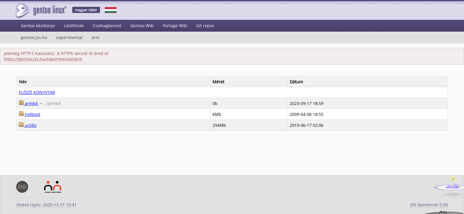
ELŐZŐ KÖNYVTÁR (37, 92)
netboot (29, 114)
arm (95, 37)
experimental (69, 37)
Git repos (205, 25)
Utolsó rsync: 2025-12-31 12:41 (46, 204)
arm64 (29, 103)
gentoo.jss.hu (34, 37)
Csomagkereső (107, 25)
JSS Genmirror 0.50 (429, 204)
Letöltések (74, 25)
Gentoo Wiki (142, 25)
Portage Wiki (175, 25)
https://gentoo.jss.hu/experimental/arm (43, 59)
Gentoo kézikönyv (38, 25)
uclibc (28, 125)
